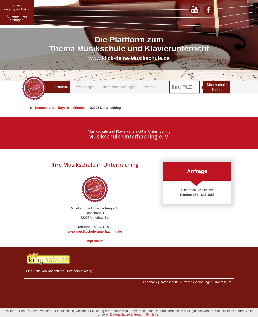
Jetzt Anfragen (84, 87)
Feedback (150, 282)
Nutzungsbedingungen (196, 282)
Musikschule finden (217, 87)
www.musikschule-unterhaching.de (95, 231)
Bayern (63, 108)
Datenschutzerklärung (126, 314)
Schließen (153, 314)
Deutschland (42, 108)
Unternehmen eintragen (119, 87)
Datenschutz (169, 282)
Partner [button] (149, 87)
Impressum (95, 241)
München (79, 108)
